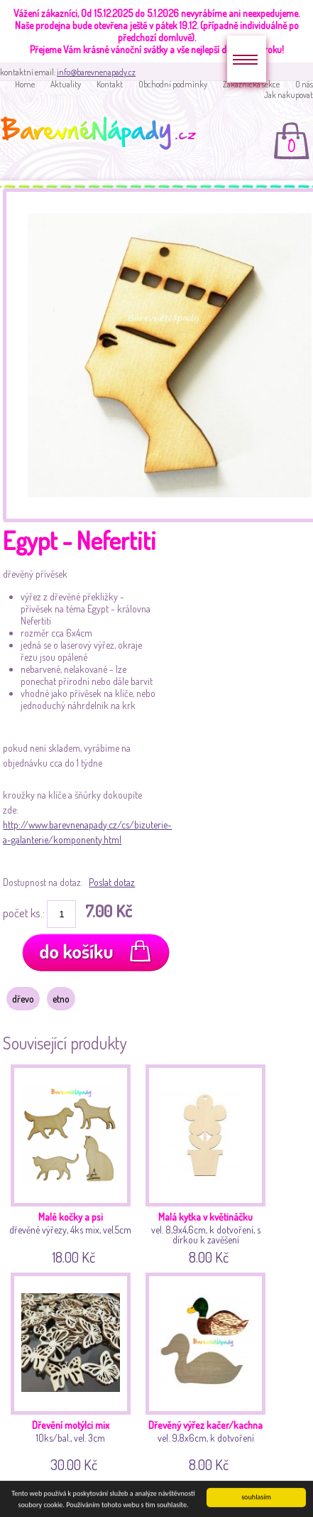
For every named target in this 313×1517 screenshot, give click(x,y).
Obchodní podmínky (172, 84)
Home (25, 84)
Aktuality (65, 84)
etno (61, 999)
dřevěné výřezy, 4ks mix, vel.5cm (72, 1162)
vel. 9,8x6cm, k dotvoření (207, 1370)
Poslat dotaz (112, 882)
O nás (304, 84)
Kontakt (110, 84)
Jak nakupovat (288, 95)
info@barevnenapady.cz (96, 72)
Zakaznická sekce (251, 84)
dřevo (23, 999)
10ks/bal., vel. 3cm (72, 1370)
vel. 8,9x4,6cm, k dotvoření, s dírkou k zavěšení (207, 1162)
